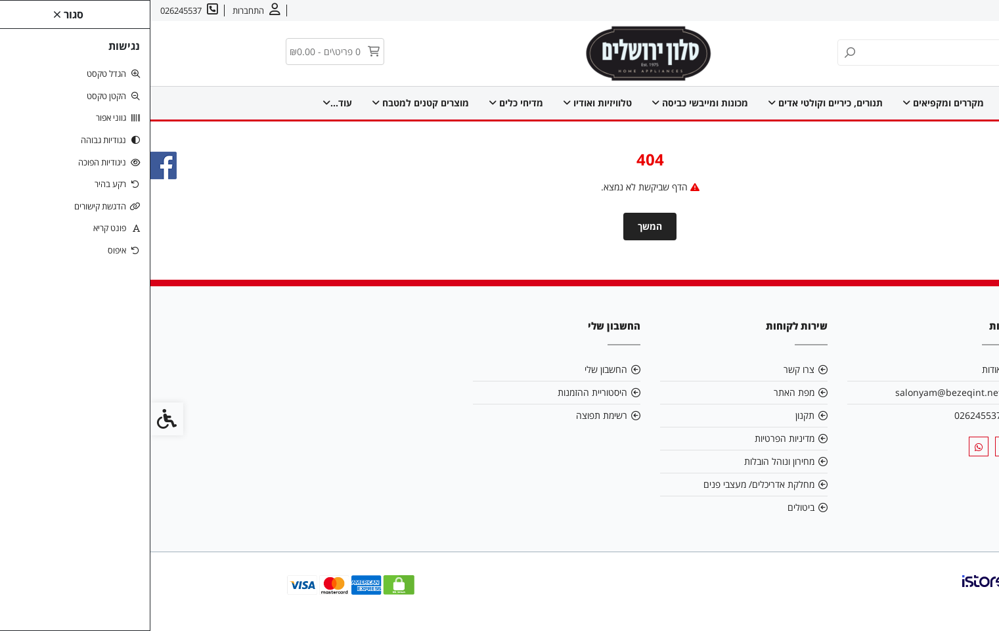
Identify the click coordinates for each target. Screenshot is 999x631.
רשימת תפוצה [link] (451, 415)
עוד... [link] (187, 103)
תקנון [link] (654, 415)
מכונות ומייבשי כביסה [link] (549, 103)
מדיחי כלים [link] (365, 103)
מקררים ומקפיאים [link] (792, 103)
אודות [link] (948, 10)
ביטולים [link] (650, 507)
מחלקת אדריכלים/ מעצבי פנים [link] (608, 484)
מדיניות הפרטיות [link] (634, 438)
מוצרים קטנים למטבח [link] (270, 103)
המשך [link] (499, 226)
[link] (969, 601)
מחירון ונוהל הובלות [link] (629, 461)
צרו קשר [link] (910, 10)
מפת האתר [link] (643, 392)
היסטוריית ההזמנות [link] (442, 392)
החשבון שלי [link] (455, 369)
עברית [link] (871, 10)
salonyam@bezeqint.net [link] (798, 392)
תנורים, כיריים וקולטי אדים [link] (674, 103)
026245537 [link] (827, 415)
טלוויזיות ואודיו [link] (446, 103)
